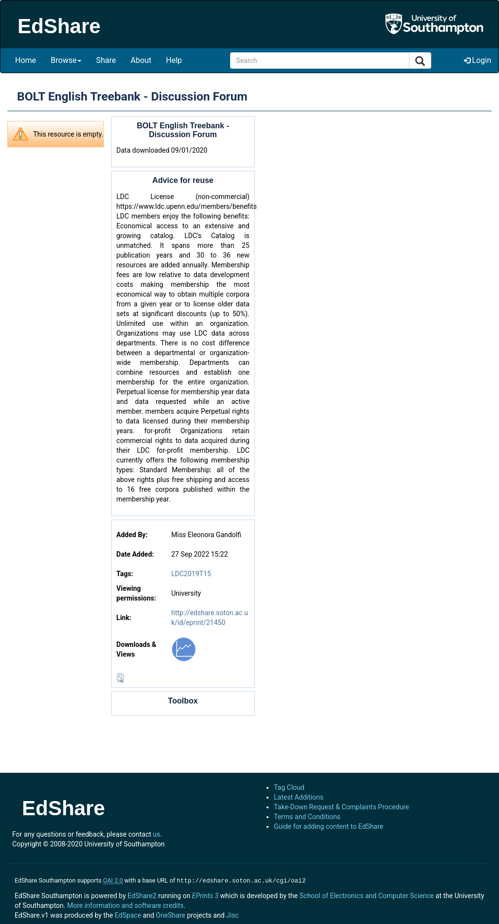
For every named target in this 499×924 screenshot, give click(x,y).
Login (477, 60)
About (141, 60)
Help (174, 60)
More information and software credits (125, 904)
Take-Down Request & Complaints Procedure (341, 807)
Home (25, 60)
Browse (66, 60)
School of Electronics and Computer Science (366, 895)
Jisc (232, 914)
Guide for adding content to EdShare (329, 826)
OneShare (170, 914)
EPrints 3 (205, 895)
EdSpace (128, 914)
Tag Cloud (289, 787)
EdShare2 (142, 895)
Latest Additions (299, 797)
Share (106, 60)
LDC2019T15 (191, 574)
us (156, 834)
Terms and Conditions (307, 817)
